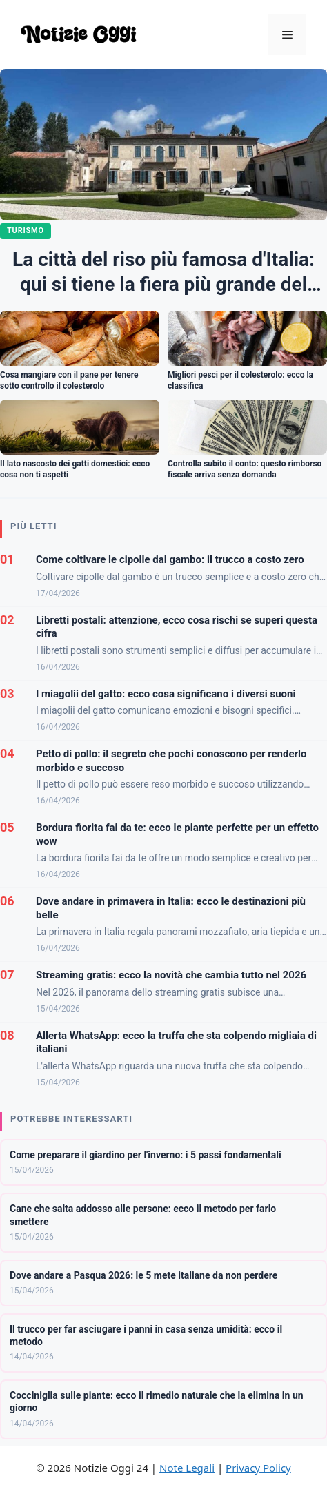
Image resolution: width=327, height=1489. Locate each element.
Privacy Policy (258, 1468)
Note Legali (187, 1468)
